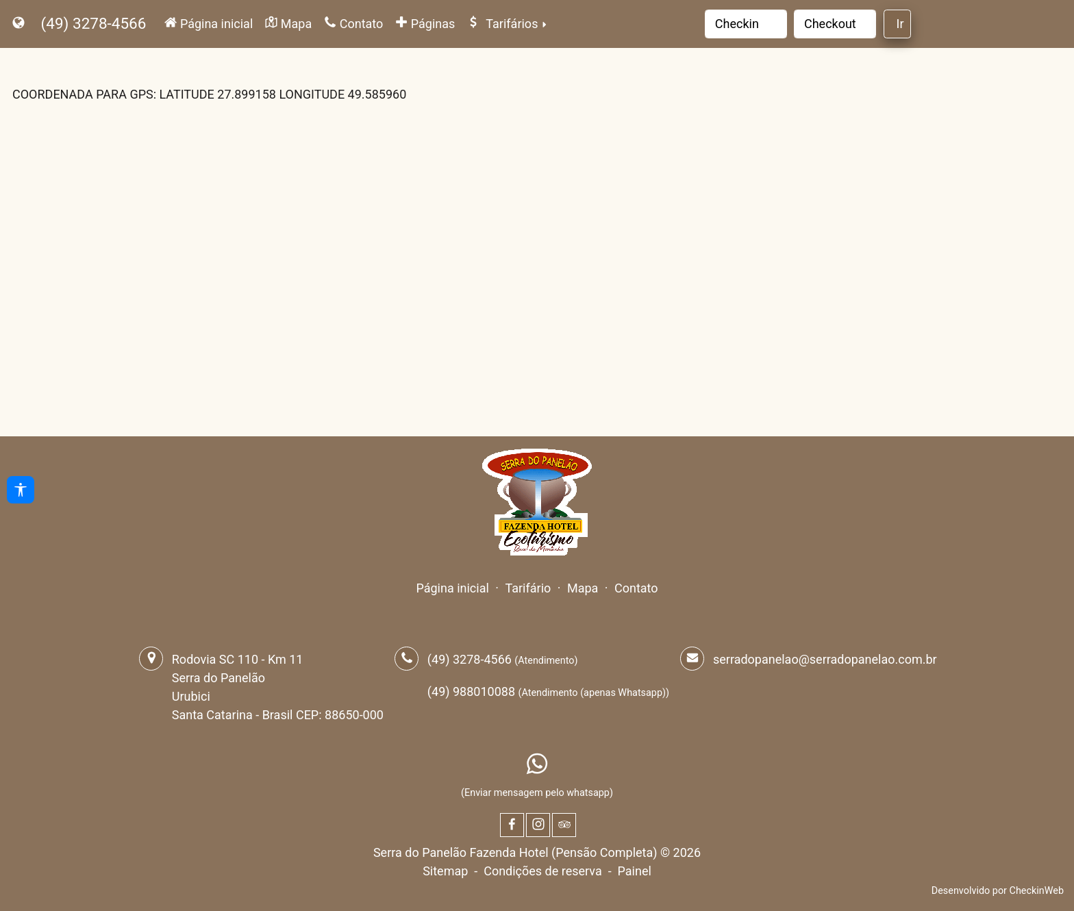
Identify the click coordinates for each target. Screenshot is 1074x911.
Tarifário (528, 588)
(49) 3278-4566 (94, 23)
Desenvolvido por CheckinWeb (998, 891)
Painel (634, 871)
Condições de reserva (543, 871)
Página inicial (452, 588)
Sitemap (445, 871)
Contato (636, 588)
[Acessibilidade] (20, 489)
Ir (900, 23)
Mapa (582, 588)
